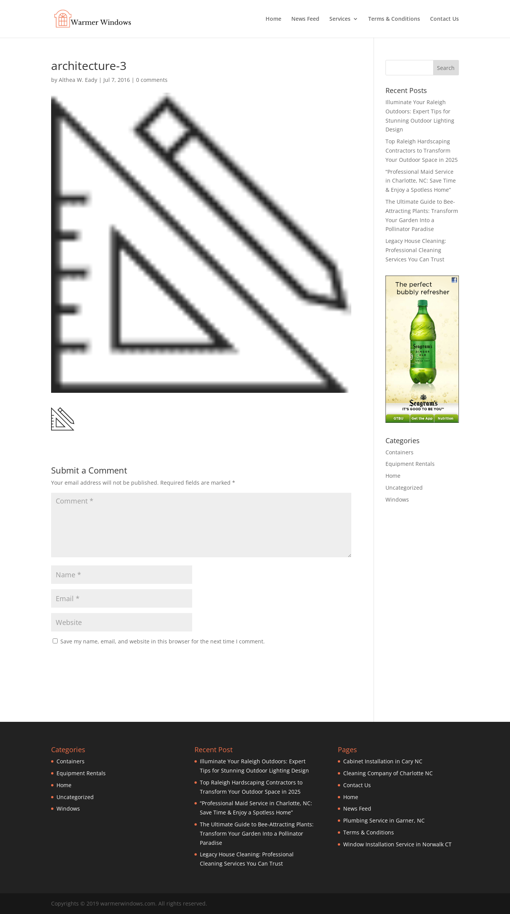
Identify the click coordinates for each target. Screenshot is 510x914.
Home (273, 19)
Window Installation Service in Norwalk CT (397, 844)
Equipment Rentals (410, 463)
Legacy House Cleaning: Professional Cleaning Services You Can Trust (415, 250)
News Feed (305, 19)
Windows (397, 499)
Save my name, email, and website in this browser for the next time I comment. (162, 641)
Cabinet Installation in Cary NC (382, 761)
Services (340, 19)
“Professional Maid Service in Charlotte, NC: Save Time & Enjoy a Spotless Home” (420, 181)
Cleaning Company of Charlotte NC (388, 773)
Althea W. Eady (78, 79)
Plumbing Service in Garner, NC (384, 820)
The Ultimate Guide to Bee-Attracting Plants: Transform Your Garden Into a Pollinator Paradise (257, 833)
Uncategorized (404, 487)
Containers (399, 452)
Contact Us (444, 19)
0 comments (152, 79)
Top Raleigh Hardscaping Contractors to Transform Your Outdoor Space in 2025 (421, 150)
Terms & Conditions (394, 19)
